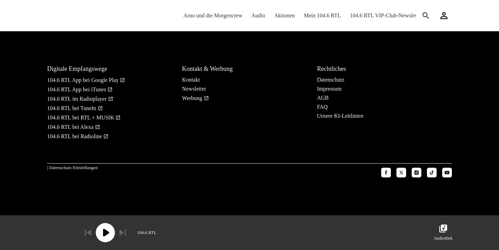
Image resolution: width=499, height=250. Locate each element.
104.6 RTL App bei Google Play (83, 80)
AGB (323, 98)
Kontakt (191, 80)
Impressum (329, 89)
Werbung (192, 98)
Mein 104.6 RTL (322, 15)
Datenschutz (330, 80)
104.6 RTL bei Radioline (75, 136)
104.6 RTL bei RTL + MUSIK (81, 117)
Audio (258, 15)
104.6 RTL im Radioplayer (77, 99)
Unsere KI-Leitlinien (340, 116)
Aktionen (284, 15)
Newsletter (194, 89)
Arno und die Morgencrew (212, 15)
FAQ (322, 107)
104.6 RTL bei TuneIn (72, 108)
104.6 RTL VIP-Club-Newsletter (386, 15)
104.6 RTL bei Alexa (71, 127)
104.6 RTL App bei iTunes (77, 89)
